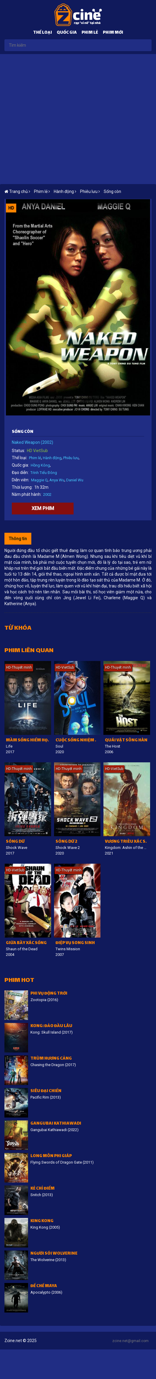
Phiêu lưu (71, 458)
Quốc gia (67, 33)
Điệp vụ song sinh (75, 943)
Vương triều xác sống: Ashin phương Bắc (127, 842)
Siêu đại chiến (45, 1091)
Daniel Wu (74, 480)
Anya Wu (56, 480)
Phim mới (113, 33)
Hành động (52, 458)
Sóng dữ (15, 842)
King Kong (41, 1221)
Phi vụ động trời (48, 993)
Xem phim (43, 508)
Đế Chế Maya (43, 1286)
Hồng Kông (40, 465)
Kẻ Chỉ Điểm (42, 1188)
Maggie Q (39, 480)
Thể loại (42, 33)
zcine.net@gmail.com (130, 1341)
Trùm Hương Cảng (51, 1058)
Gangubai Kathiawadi (55, 1123)
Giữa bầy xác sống (26, 943)
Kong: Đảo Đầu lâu (51, 1026)
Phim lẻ (90, 33)
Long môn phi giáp (51, 1156)
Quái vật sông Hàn (126, 740)
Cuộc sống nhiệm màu (78, 740)
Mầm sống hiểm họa (28, 740)
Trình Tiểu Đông (43, 472)
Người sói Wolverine (53, 1253)
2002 (47, 494)
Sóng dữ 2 (66, 842)
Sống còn (112, 191)
